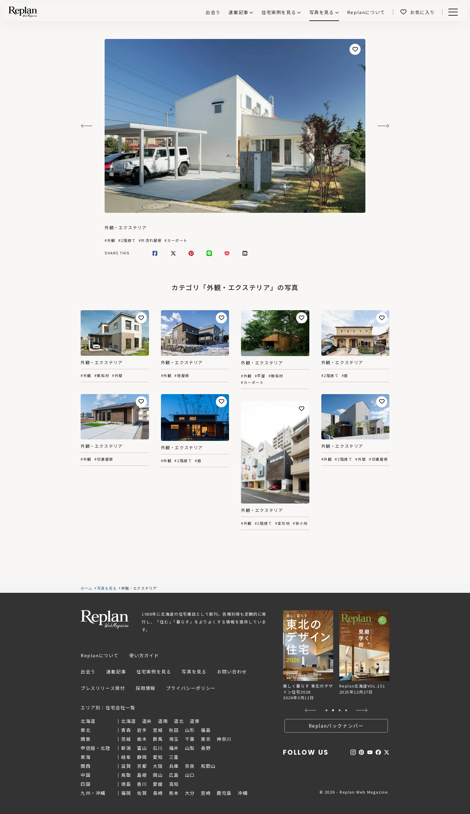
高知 (174, 784)
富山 (142, 748)
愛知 (158, 757)
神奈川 (224, 739)
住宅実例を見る (278, 12)
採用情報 (145, 688)
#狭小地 (300, 523)
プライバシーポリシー (191, 688)
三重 (174, 757)
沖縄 (243, 793)
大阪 (158, 766)
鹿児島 (224, 793)
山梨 (190, 748)
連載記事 (238, 12)
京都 (142, 766)
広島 (174, 775)
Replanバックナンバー (336, 725)
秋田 (174, 730)
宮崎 (206, 793)
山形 (190, 730)
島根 (142, 775)
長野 (206, 748)
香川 (142, 784)
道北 (179, 721)
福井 (174, 748)
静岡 (142, 757)
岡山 (158, 775)
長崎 (158, 793)
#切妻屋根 (378, 459)
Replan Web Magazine (105, 619)
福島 (206, 730)
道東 (195, 721)
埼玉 (174, 739)
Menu (452, 12)
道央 (147, 721)
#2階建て (127, 240)
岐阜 (126, 757)
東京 (206, 739)
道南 (163, 721)
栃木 (142, 739)
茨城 (126, 739)
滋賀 (126, 766)
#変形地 (282, 523)
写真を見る (321, 12)
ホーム (87, 588)
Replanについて (100, 655)
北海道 (128, 721)
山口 (190, 775)
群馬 (158, 739)
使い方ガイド (144, 655)
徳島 (126, 784)
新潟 (126, 748)
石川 (158, 748)
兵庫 (174, 766)
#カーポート (176, 240)
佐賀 (142, 793)
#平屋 (260, 376)
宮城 (158, 730)
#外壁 (117, 375)
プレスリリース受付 (103, 688)
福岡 (126, 793)
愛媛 (158, 784)
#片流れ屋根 (150, 240)
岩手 (142, 730)
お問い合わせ (232, 671)
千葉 (190, 739)
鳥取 (126, 775)
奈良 (190, 766)
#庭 (345, 375)
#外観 (110, 240)
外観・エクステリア (126, 227)
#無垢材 (101, 375)
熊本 (174, 793)
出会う (88, 671)
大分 (190, 793)
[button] (311, 710)
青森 (126, 730)
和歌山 (208, 766)
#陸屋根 (181, 375)
